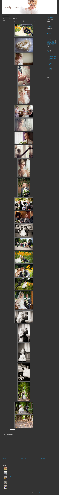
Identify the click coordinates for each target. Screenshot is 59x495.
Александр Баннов (50, 17)
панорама (52, 44)
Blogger (40, 492)
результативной (5, 22)
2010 (49, 50)
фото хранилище (50, 78)
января (50, 72)
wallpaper (48, 41)
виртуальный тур (53, 43)
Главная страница (23, 458)
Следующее (4, 458)
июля (50, 64)
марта (50, 69)
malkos (9, 485)
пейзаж (50, 38)
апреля (50, 68)
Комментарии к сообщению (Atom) (13, 460)
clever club (9, 476)
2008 (49, 73)
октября (50, 60)
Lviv (8, 471)
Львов (53, 41)
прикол (49, 44)
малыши (49, 25)
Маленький (9, 467)
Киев (49, 39)
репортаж (49, 26)
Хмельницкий (50, 33)
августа (50, 63)
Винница (53, 40)
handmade (48, 43)
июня (50, 65)
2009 (49, 51)
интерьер (48, 40)
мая (49, 67)
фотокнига (53, 39)
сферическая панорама (50, 42)
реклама (54, 38)
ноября (50, 52)
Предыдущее (43, 458)
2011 (49, 49)
